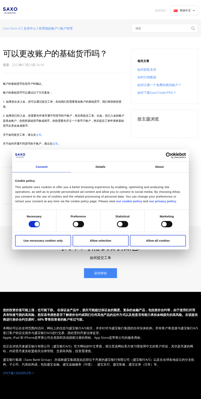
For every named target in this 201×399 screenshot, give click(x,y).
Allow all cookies (158, 240)
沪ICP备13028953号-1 (18, 373)
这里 (38, 134)
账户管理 (66, 28)
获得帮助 (100, 273)
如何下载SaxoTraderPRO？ (156, 92)
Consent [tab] (42, 166)
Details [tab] (100, 166)
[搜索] (164, 28)
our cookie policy (129, 201)
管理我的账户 (48, 28)
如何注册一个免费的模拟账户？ (159, 85)
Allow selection (100, 240)
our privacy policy (162, 201)
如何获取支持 (146, 69)
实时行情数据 (146, 77)
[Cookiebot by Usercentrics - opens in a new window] (169, 155)
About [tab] (159, 166)
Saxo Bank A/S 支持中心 (19, 28)
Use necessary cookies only (43, 240)
